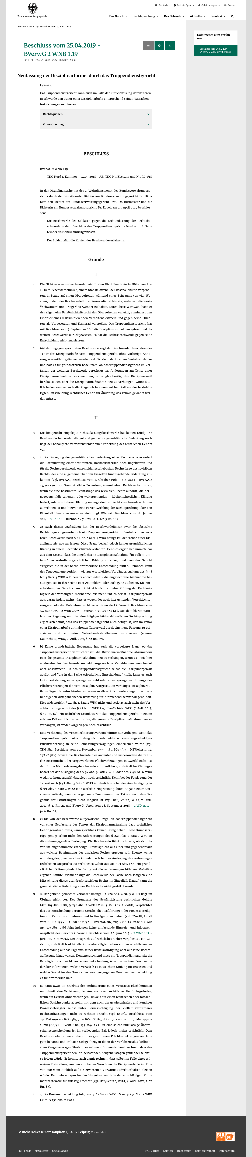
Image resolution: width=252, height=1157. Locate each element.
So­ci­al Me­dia (64, 1148)
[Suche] (233, 16)
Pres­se (229, 5)
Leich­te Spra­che (184, 5)
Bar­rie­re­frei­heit (202, 1148)
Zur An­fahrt (99, 1132)
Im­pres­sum (180, 1148)
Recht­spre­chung (139, 16)
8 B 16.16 (56, 519)
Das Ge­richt (110, 16)
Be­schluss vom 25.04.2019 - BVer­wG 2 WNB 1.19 (215, 50)
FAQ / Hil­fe (145, 1148)
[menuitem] (112, 16)
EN (148, 45)
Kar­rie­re (163, 1148)
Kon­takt (216, 16)
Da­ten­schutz (225, 1148)
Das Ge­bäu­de (169, 16)
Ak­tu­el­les (194, 16)
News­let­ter (44, 1148)
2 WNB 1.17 (141, 933)
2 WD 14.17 (142, 805)
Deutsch (161, 5)
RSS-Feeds (25, 1148)
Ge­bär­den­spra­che (209, 5)
